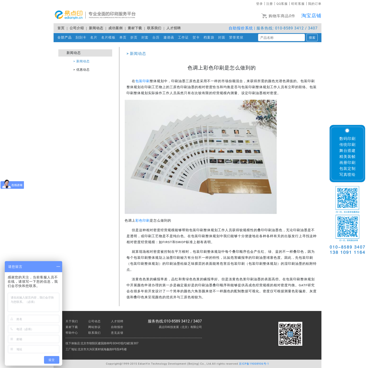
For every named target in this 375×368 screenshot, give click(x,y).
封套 (145, 37)
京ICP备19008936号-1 (254, 363)
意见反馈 (117, 332)
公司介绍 (77, 28)
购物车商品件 (278, 16)
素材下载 (135, 28)
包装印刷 (142, 81)
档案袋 (210, 37)
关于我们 (72, 321)
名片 (94, 37)
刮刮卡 (82, 37)
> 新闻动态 (81, 61)
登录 (259, 4)
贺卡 (197, 37)
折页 (134, 37)
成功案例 (115, 28)
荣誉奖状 (237, 37)
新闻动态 (96, 28)
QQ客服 (282, 4)
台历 (156, 37)
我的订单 (314, 4)
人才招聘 (173, 28)
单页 (123, 37)
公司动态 (94, 321)
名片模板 (109, 37)
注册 (269, 4)
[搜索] (281, 37)
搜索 (312, 38)
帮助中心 (72, 332)
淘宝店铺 (311, 15)
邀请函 (169, 37)
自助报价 (117, 327)
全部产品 (64, 37)
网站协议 (94, 327)
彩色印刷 (142, 220)
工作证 (184, 37)
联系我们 (154, 28)
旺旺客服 (298, 4)
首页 (61, 28)
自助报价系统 (241, 28)
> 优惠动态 (81, 69)
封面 (222, 37)
